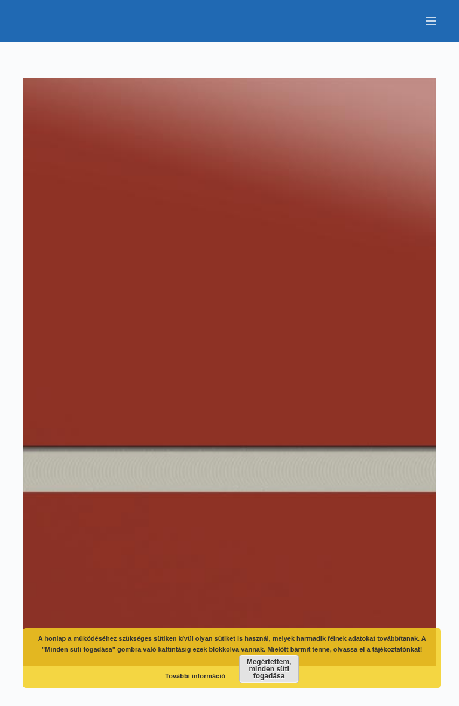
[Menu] (431, 21)
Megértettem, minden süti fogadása (269, 669)
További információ (195, 676)
